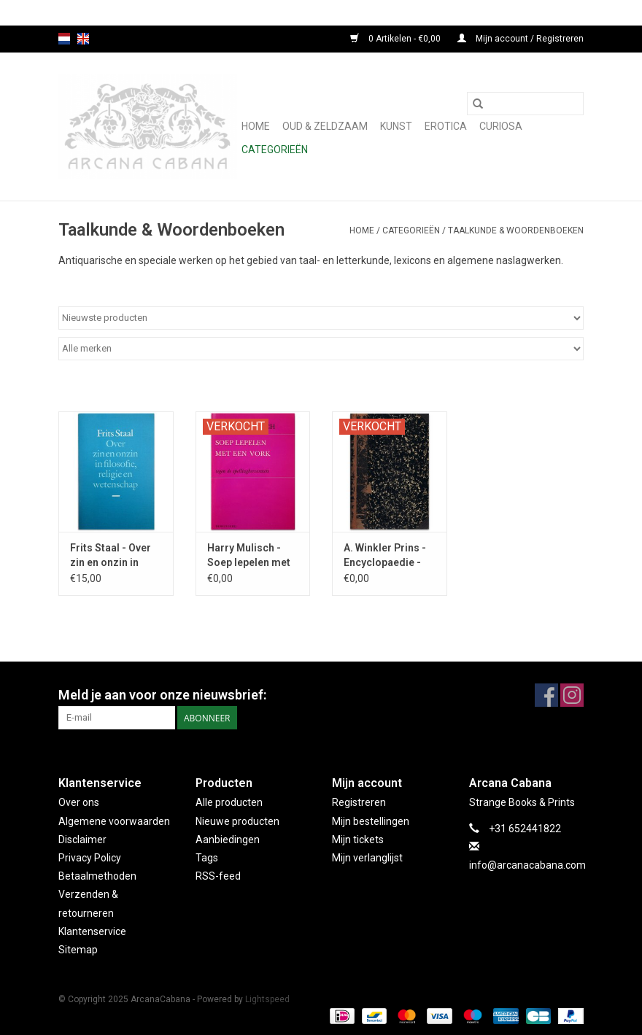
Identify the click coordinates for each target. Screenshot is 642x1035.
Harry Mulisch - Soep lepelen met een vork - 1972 (248, 556)
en (83, 38)
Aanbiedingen (228, 839)
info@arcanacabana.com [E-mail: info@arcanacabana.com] (527, 865)
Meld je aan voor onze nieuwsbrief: (162, 694)
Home (255, 126)
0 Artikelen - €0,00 (396, 39)
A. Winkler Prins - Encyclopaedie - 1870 (385, 556)
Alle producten (229, 802)
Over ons (78, 802)
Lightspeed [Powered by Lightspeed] (267, 999)
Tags (207, 858)
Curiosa (500, 126)
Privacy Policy (89, 858)
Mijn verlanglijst (367, 858)
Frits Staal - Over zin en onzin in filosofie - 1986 (110, 556)
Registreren (359, 802)
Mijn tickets (358, 839)
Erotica (446, 126)
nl (64, 38)
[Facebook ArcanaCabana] (546, 695)
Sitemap (78, 949)
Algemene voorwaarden (114, 821)
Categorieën (274, 149)
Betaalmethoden (97, 876)
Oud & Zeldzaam (325, 126)
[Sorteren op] (321, 318)
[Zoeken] (525, 103)
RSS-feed (218, 876)
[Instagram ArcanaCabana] (572, 695)
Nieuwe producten (237, 821)
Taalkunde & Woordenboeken (516, 230)
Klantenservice (92, 931)
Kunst (396, 126)
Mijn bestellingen (370, 821)
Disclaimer (82, 839)
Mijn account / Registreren (520, 39)
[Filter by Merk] (321, 348)
